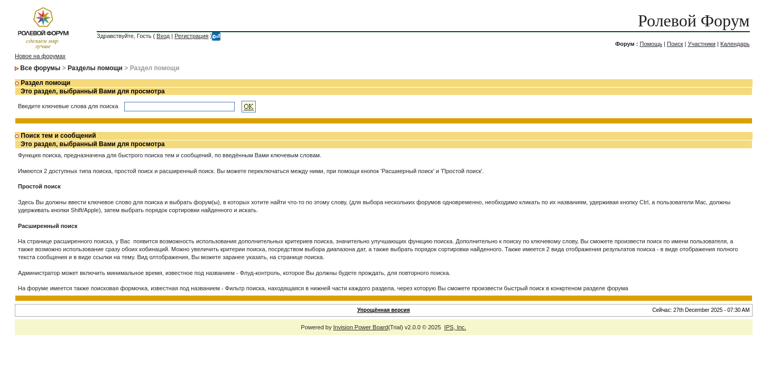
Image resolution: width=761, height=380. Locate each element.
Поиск (675, 44)
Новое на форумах (40, 56)
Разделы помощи (95, 68)
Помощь (650, 44)
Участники (702, 44)
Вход (163, 36)
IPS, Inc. (455, 327)
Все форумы (40, 68)
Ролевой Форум (693, 20)
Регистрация (191, 36)
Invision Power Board (360, 327)
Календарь (735, 44)
